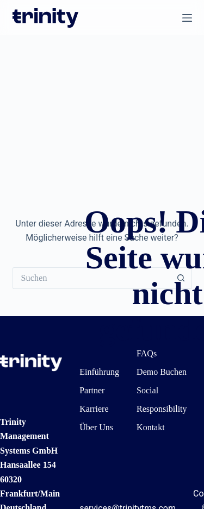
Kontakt (151, 427)
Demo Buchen (162, 371)
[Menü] (187, 18)
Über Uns (96, 427)
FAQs (147, 353)
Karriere (93, 408)
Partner (91, 390)
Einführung (99, 371)
